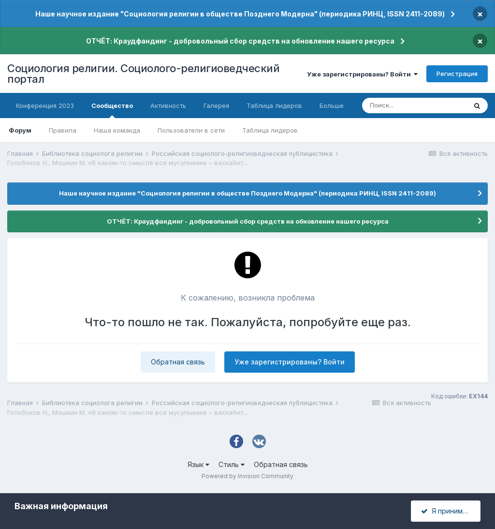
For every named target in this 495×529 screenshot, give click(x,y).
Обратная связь (178, 362)
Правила (62, 130)
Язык (198, 464)
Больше (332, 105)
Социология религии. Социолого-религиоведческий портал (143, 73)
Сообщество (112, 110)
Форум (20, 130)
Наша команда (117, 130)
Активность (168, 105)
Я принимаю (446, 511)
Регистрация (457, 73)
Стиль (231, 464)
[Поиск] (414, 105)
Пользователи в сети (191, 130)
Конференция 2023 (45, 105)
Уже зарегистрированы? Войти (362, 74)
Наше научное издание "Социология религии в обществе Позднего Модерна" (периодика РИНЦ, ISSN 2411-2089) (240, 14)
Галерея (216, 105)
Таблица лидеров (270, 130)
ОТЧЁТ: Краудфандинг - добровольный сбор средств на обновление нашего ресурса (240, 41)
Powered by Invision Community (247, 476)
